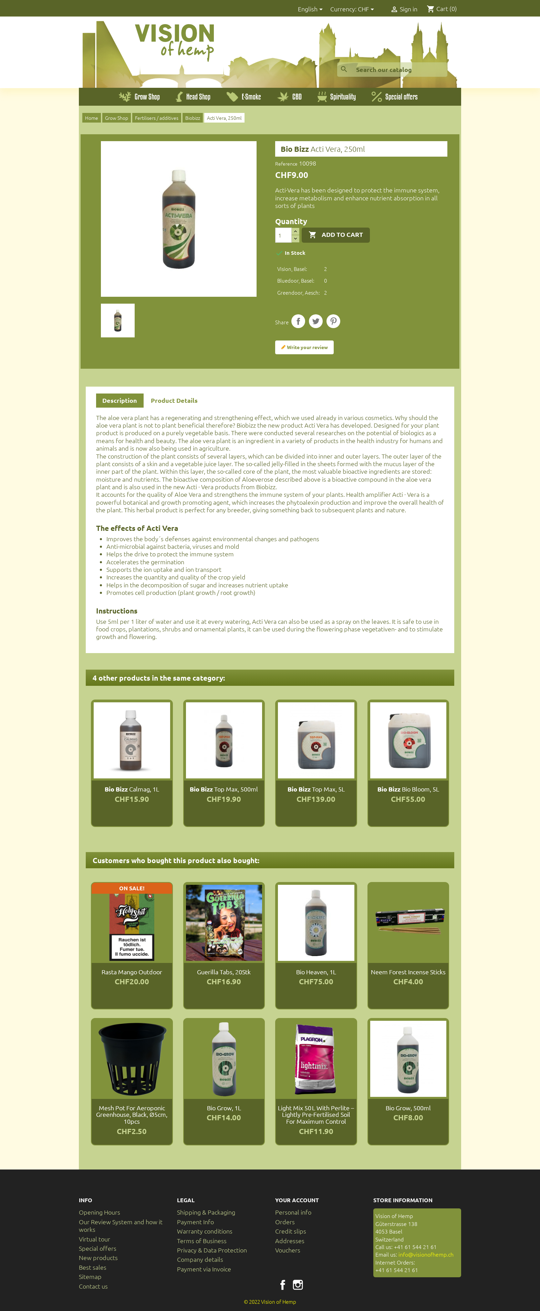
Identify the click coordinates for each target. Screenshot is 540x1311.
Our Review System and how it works (121, 1225)
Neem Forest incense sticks (408, 972)
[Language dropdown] (311, 9)
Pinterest (333, 321)
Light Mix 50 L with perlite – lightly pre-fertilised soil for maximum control (316, 1114)
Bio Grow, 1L (224, 1108)
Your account (297, 1200)
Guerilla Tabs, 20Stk (224, 972)
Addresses (289, 1241)
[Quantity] (283, 235)
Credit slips (290, 1231)
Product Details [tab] (174, 400)
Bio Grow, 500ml (408, 1108)
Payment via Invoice (204, 1269)
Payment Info (195, 1222)
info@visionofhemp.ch (426, 1254)
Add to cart (336, 234)
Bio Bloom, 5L (408, 789)
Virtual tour (94, 1239)
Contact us (93, 1286)
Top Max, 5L (316, 789)
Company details (200, 1259)
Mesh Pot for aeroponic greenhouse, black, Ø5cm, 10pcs (131, 1114)
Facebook (283, 1285)
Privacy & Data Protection (212, 1250)
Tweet (316, 321)
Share (298, 321)
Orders (285, 1222)
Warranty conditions (204, 1231)
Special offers (97, 1248)
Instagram (298, 1285)
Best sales (92, 1267)
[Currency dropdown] (367, 9)
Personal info (293, 1212)
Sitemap (90, 1276)
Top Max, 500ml (224, 789)
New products (98, 1257)
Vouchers (287, 1250)
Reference (286, 163)
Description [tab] (119, 400)
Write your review (304, 347)
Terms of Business (202, 1241)
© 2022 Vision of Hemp (270, 1301)
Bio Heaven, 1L (316, 972)
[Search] (392, 69)
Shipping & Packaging (206, 1212)
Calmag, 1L (132, 789)
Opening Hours (99, 1212)
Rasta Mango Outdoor (132, 972)
